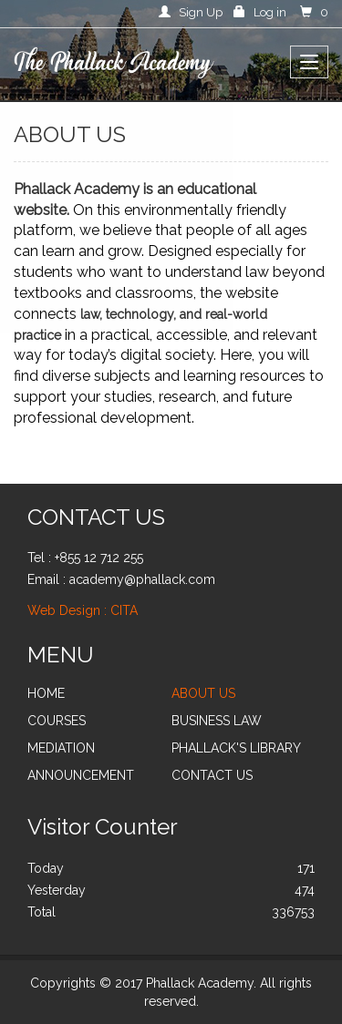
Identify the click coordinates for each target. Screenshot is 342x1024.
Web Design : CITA (82, 610)
